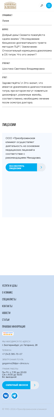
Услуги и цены (9, 285)
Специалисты (9, 299)
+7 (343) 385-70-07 (12, 354)
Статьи (5, 319)
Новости (6, 312)
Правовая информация (13, 326)
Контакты (7, 306)
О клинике (7, 292)
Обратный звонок (22, 385)
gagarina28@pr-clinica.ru (15, 363)
